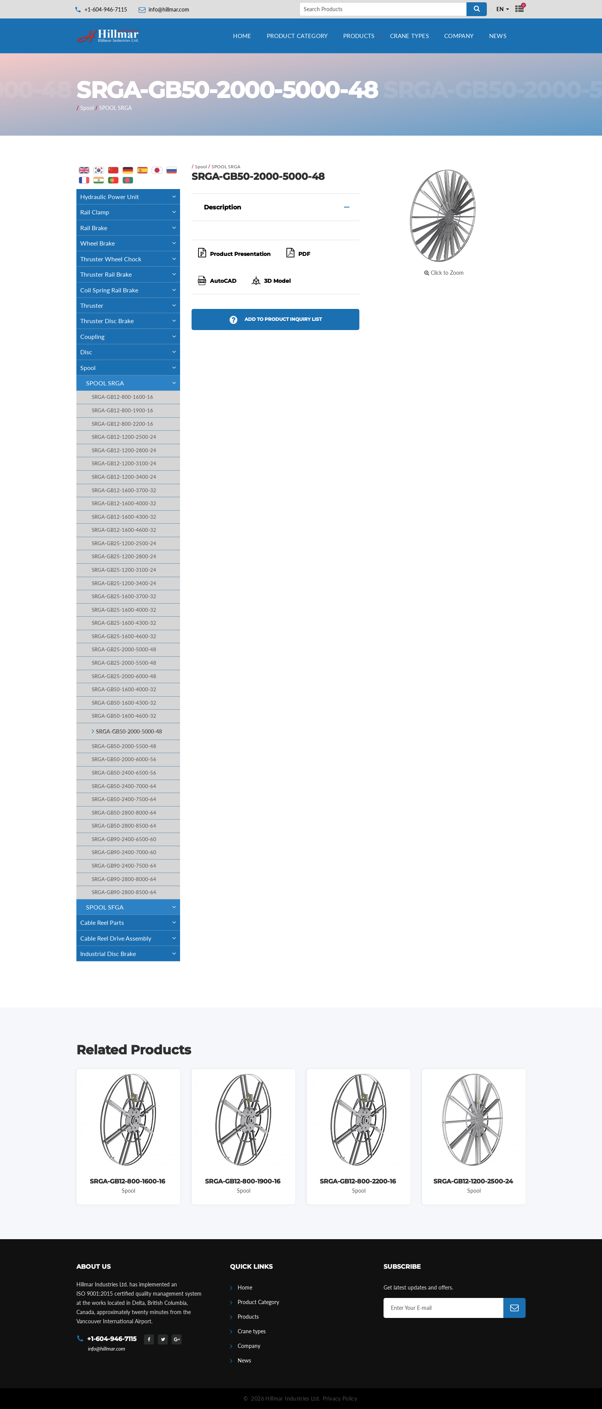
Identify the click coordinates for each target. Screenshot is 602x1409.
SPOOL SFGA (133, 907)
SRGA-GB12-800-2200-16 (122, 424)
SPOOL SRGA (115, 108)
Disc (130, 351)
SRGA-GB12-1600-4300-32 (124, 517)
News (498, 35)
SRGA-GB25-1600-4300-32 (124, 623)
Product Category (297, 35)
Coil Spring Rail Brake (130, 289)
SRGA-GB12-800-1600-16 (122, 397)
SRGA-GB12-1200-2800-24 (124, 450)
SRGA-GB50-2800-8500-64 (124, 826)
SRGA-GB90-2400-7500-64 (124, 866)
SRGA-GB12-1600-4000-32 (124, 503)
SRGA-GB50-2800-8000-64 (124, 813)
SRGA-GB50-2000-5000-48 (129, 731)
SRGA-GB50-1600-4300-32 (124, 703)
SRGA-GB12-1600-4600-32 (124, 530)
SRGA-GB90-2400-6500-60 (124, 839)
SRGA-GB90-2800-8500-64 (124, 892)
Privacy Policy (340, 1398)
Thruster (130, 305)
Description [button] (222, 207)
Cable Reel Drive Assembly (130, 938)
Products (359, 35)
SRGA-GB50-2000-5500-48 (124, 746)
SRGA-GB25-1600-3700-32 (124, 596)
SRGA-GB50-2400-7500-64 (124, 799)
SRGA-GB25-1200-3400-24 (124, 583)
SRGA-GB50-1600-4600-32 (124, 716)
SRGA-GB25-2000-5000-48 (124, 649)
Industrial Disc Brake (130, 953)
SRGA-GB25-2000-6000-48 (124, 676)
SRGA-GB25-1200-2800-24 (124, 556)
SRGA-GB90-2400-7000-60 (124, 852)
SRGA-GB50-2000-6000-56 (124, 759)
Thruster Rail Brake (130, 274)
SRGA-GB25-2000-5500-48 (124, 663)
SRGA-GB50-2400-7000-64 (124, 786)
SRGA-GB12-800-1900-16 (122, 410)
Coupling (130, 336)
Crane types (409, 35)
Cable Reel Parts (130, 922)
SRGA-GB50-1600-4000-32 (124, 689)
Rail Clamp (130, 211)
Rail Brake (130, 227)
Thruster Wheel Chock (130, 258)
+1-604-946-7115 (105, 9)
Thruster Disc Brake (130, 320)
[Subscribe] (514, 1308)
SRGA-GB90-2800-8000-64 (124, 879)
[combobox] (503, 9)
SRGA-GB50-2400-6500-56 (124, 773)
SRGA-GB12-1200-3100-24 (124, 463)
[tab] (275, 207)
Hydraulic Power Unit (130, 196)
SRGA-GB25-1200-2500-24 (124, 543)
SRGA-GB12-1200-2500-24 (124, 437)
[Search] (476, 9)
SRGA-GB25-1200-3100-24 (124, 570)
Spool (87, 108)
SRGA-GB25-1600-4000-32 (124, 610)
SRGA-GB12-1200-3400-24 (124, 477)
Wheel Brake (130, 243)
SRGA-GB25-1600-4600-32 (124, 636)
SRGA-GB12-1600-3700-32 (124, 490)
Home (242, 35)
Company (459, 35)
